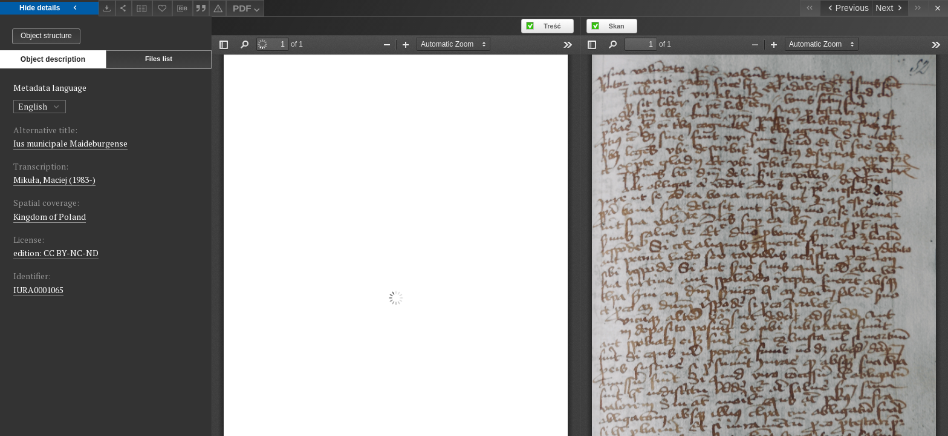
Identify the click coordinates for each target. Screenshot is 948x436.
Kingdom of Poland (49, 216)
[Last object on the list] (918, 8)
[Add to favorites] (162, 8)
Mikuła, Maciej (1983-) (54, 179)
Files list (158, 58)
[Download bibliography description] (182, 8)
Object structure (46, 35)
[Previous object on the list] (846, 8)
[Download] (107, 8)
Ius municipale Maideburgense (70, 143)
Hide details (49, 8)
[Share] (123, 8)
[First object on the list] (810, 8)
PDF (247, 10)
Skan (617, 26)
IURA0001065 (38, 290)
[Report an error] (217, 8)
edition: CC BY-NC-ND (56, 253)
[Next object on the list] (890, 8)
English (39, 106)
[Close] (938, 8)
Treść (552, 26)
